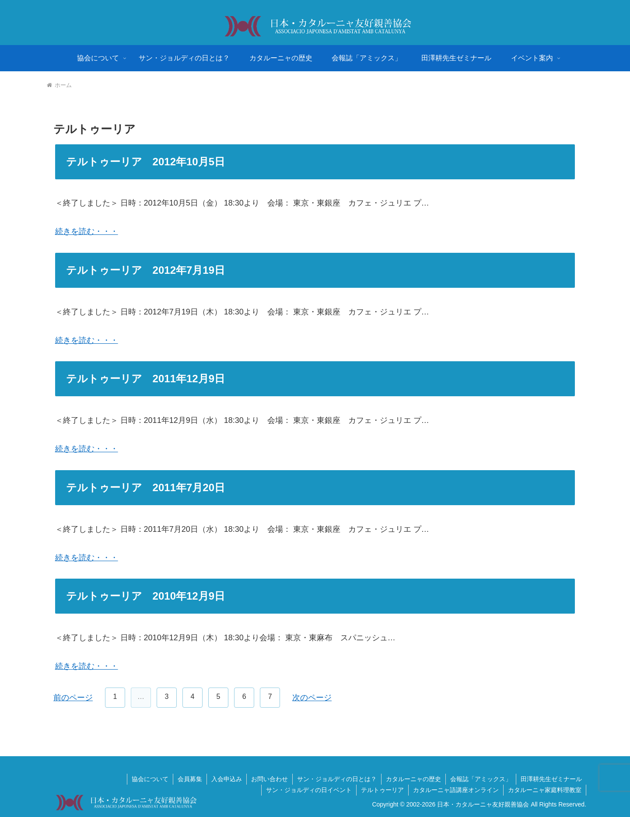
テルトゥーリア (382, 789)
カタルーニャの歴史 (413, 778)
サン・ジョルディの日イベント (309, 789)
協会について (150, 778)
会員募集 (190, 778)
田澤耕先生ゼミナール (551, 778)
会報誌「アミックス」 (480, 778)
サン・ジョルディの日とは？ (337, 778)
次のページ (312, 697)
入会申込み (226, 778)
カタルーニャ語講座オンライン (456, 789)
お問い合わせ (269, 778)
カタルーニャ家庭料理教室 (544, 789)
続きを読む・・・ (86, 231)
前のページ (73, 697)
